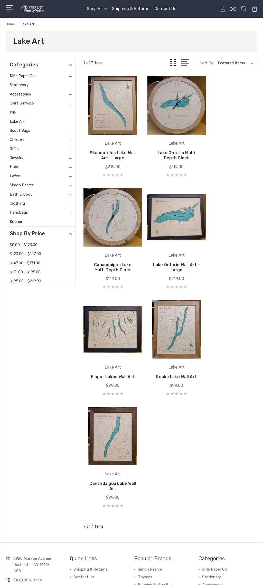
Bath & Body (21, 194)
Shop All (97, 8)
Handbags (19, 212)
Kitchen (16, 221)
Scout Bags (20, 130)
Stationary (19, 85)
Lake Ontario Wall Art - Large (111, 259)
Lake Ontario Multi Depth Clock (170, 151)
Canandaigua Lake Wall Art (110, 367)
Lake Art (17, 121)
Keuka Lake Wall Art (230, 261)
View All (145, 496)
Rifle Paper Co (22, 76)
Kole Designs (149, 481)
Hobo (15, 166)
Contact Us (165, 8)
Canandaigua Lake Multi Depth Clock (230, 151)
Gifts (14, 148)
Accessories (20, 94)
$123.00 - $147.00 (25, 253)
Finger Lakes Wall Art (170, 259)
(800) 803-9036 (27, 461)
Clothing (17, 203)
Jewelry (16, 157)
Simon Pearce (22, 185)
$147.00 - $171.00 (25, 263)
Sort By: (207, 63)
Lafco (15, 176)
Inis (13, 112)
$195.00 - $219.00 (25, 281)
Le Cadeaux (148, 488)
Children (17, 139)
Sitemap (72, 576)
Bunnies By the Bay (155, 465)
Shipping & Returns (130, 8)
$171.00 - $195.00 (25, 272)
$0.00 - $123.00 (23, 244)
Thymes (145, 458)
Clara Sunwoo (22, 103)
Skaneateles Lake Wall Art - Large (111, 151)
